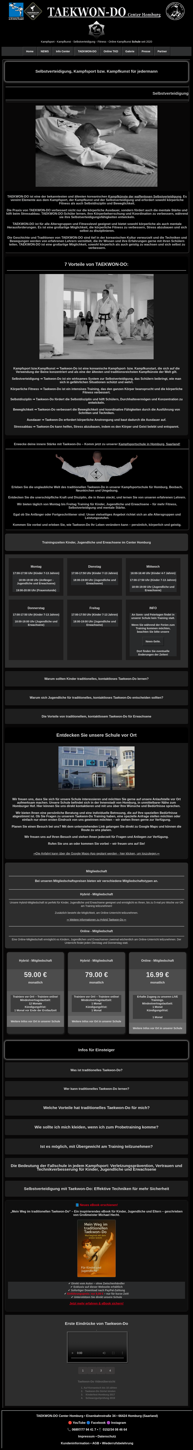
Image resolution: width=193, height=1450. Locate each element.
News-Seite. (153, 641)
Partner (162, 51)
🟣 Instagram (116, 1422)
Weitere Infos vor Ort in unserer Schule (35, 1021)
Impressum (86, 1436)
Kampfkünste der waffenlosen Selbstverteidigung (144, 196)
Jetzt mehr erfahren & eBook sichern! (96, 1303)
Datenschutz (106, 1436)
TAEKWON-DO (87, 51)
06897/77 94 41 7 (84, 1429)
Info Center (63, 51)
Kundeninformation (75, 1443)
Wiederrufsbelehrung (117, 1443)
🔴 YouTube (77, 1422)
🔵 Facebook (96, 1422)
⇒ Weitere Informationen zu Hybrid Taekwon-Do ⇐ (96, 919)
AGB (95, 1443)
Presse (146, 51)
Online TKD (111, 51)
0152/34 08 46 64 (115, 1429)
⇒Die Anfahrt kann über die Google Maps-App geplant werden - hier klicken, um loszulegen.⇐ (96, 853)
